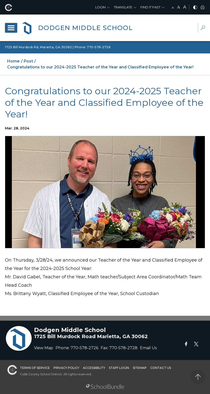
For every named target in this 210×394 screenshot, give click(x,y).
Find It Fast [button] (150, 7)
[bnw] (195, 7)
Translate (123, 7)
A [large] (184, 7)
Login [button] (100, 7)
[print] (203, 7)
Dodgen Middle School (85, 28)
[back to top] (198, 377)
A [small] (173, 7)
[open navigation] (11, 28)
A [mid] (178, 7)
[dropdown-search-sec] (203, 28)
